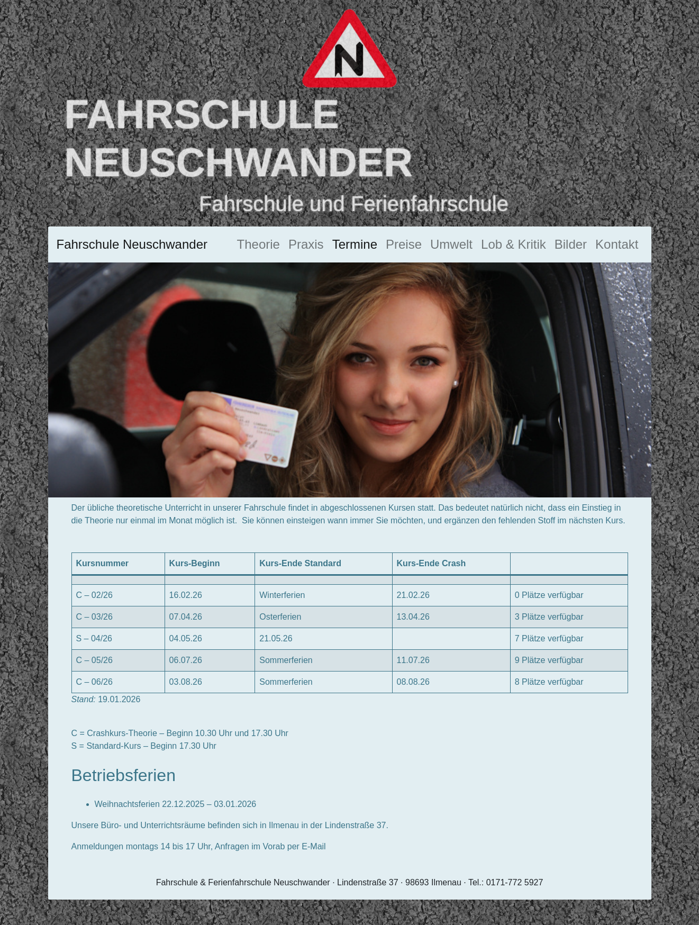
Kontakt (616, 244)
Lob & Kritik (513, 244)
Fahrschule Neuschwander (132, 244)
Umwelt (451, 244)
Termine (354, 244)
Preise (404, 244)
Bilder (571, 244)
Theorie (258, 244)
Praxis (306, 244)
